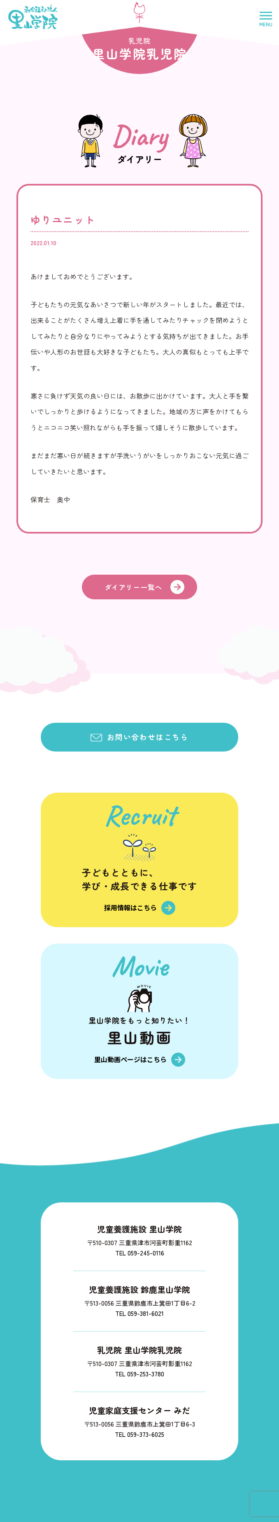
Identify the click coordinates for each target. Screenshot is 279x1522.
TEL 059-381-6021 (139, 1313)
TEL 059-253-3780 (139, 1373)
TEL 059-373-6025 (139, 1434)
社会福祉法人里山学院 (33, 16)
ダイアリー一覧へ (134, 587)
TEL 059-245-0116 (139, 1252)
